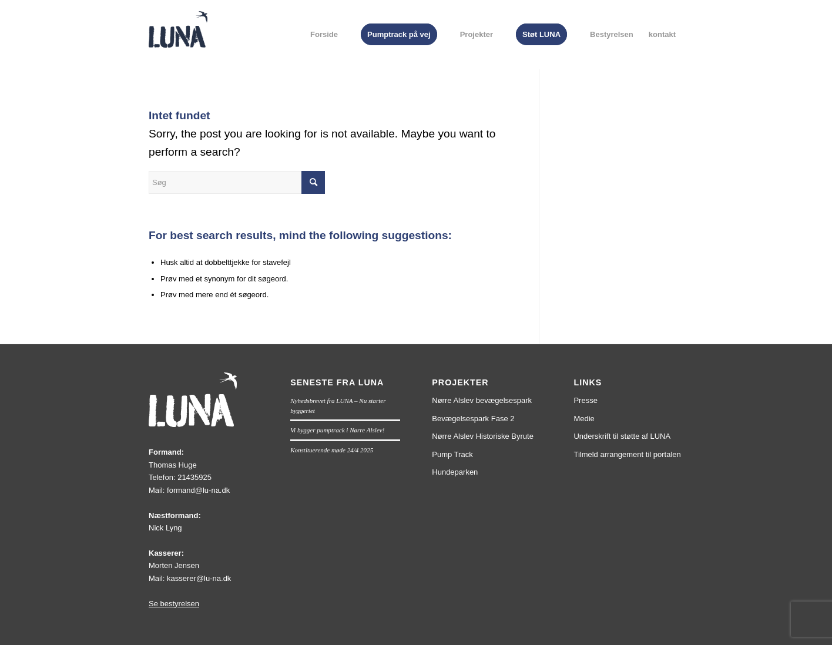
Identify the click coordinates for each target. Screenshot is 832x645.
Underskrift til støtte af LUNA (621, 436)
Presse (585, 400)
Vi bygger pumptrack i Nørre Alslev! (337, 430)
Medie (583, 418)
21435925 (194, 477)
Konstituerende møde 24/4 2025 (331, 449)
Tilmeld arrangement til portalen (626, 454)
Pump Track (452, 454)
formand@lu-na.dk (198, 490)
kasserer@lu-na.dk (199, 578)
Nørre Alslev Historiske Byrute (483, 436)
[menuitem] (324, 34)
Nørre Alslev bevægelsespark (482, 400)
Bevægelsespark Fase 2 (473, 418)
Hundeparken (455, 472)
